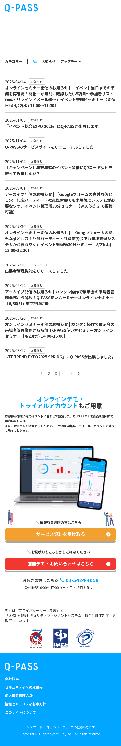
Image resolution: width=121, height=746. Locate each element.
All (35, 61)
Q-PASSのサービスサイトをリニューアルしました (49, 147)
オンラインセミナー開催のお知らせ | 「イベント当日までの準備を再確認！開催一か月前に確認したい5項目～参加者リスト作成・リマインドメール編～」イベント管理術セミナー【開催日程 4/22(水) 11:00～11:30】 (60, 96)
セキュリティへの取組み (24, 687)
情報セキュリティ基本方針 (25, 703)
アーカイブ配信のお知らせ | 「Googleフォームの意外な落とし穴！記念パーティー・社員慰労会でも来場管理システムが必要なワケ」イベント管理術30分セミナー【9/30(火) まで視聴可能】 (60, 203)
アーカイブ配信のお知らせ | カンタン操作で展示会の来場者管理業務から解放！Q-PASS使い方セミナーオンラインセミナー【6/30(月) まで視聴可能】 (59, 297)
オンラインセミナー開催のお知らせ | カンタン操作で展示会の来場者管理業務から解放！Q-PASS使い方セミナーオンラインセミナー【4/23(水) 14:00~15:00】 (60, 330)
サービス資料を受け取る (60, 534)
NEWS (27, 42)
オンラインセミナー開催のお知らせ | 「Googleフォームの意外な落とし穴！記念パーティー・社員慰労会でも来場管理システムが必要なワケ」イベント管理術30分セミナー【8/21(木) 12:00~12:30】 (60, 241)
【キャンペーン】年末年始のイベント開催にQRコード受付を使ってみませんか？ (59, 170)
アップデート (70, 61)
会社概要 (12, 678)
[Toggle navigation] (113, 8)
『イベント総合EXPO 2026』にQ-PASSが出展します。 (53, 126)
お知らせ (48, 61)
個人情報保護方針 (19, 695)
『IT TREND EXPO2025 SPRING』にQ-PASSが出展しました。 (60, 357)
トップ (11, 42)
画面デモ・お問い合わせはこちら (60, 563)
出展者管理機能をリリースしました (36, 271)
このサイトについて (20, 712)
